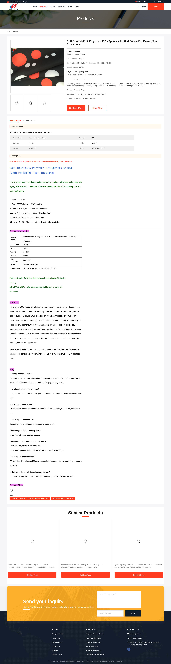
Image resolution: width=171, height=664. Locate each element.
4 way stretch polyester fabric (39, 498)
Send (133, 613)
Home (35, 7)
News (70, 7)
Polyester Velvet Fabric (94, 650)
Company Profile (57, 634)
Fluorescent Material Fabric (95, 654)
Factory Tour (56, 638)
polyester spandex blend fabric (63, 498)
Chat (155, 7)
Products (44, 7)
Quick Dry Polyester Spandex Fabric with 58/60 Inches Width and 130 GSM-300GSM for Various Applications (138, 566)
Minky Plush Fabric (92, 646)
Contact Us (56, 646)
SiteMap (55, 650)
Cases (77, 7)
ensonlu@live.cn (141, 1)
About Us (62, 7)
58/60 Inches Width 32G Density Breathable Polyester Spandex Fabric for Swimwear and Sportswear (82, 566)
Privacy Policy (57, 654)
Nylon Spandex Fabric (93, 638)
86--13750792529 (158, 1)
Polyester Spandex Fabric (94, 634)
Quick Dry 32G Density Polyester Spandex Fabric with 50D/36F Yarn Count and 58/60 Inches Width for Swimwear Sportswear (31, 566)
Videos (52, 7)
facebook (128, 649)
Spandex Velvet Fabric (93, 642)
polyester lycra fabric (18, 498)
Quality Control (57, 642)
